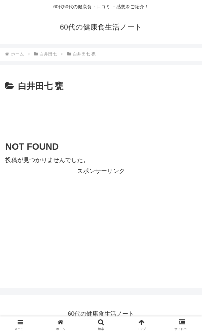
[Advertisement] (101, 113)
